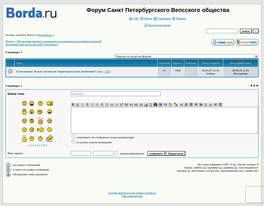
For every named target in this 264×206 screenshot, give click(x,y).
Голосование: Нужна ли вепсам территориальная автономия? (56, 71)
